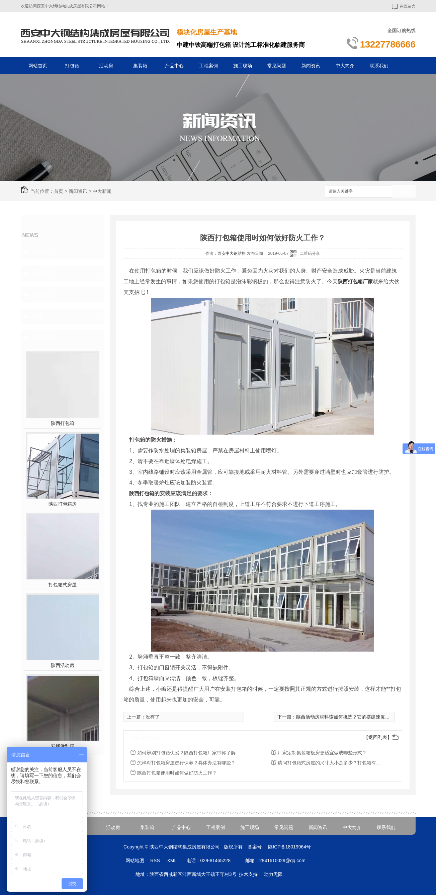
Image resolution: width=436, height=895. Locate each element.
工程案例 (208, 65)
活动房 (106, 65)
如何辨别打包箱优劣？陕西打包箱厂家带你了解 (186, 752)
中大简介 (345, 65)
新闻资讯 (310, 65)
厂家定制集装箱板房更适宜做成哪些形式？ (322, 752)
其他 (37, 316)
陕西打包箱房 (63, 504)
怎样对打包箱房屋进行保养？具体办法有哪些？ (186, 762)
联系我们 (379, 65)
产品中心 (174, 65)
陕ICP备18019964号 (289, 846)
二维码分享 (310, 253)
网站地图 (134, 860)
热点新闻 (43, 294)
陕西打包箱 (62, 423)
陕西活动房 (62, 665)
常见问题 (276, 65)
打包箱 (72, 65)
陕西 (134, 493)
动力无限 (273, 874)
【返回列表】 (378, 737)
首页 (58, 191)
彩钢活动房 (62, 746)
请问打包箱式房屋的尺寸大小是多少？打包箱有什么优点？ (331, 762)
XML (172, 860)
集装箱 (140, 65)
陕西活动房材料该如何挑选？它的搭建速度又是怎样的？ (354, 717)
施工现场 (242, 65)
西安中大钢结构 (231, 253)
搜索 (404, 192)
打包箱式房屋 (63, 584)
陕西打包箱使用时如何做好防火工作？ (177, 772)
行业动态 (43, 273)
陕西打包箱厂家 (355, 281)
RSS (155, 860)
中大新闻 (102, 191)
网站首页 (37, 65)
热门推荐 (43, 337)
